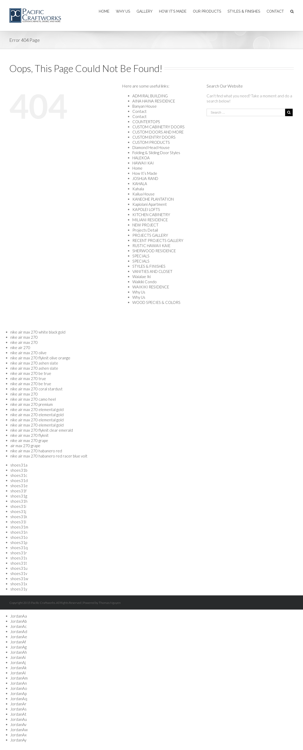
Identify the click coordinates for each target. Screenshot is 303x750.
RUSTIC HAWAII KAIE (151, 245)
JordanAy (18, 740)
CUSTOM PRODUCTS (151, 142)
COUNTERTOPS (146, 121)
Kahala (138, 188)
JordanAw (19, 729)
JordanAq (18, 698)
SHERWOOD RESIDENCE (154, 250)
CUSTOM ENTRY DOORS (154, 137)
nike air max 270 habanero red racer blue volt (48, 456)
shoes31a (18, 465)
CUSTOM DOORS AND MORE (158, 132)
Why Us (138, 292)
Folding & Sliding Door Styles (156, 152)
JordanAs (18, 709)
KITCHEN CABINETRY (151, 214)
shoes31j (18, 511)
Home (137, 168)
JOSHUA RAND (145, 178)
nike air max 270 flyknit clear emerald (41, 430)
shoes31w (19, 578)
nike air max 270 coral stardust (36, 388)
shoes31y (18, 589)
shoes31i (18, 506)
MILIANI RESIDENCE (150, 219)
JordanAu (18, 719)
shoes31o (19, 537)
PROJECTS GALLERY (150, 235)
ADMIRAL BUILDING (150, 95)
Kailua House (143, 194)
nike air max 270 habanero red (36, 450)
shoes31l (18, 521)
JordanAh (18, 652)
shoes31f (18, 490)
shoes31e (19, 485)
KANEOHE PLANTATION (153, 199)
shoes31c (18, 475)
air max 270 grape (25, 445)
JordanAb (18, 621)
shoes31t (18, 563)
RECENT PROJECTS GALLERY (157, 240)
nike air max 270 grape (29, 440)
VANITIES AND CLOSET (152, 271)
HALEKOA (141, 157)
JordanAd (18, 631)
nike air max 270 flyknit (29, 435)
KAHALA (139, 183)
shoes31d (19, 480)
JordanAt (18, 714)
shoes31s (18, 558)
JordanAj (18, 662)
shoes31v (18, 573)
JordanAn (18, 683)
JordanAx (18, 734)
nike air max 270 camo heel (33, 399)
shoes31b (18, 470)
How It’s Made (144, 173)
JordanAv (18, 724)
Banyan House (144, 106)
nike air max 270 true (28, 378)
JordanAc (18, 626)
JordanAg (18, 647)
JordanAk (18, 667)
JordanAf (18, 642)
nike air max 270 (24, 337)
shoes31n (18, 532)
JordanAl (18, 672)
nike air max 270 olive (28, 352)
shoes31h (18, 501)
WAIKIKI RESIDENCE (150, 287)
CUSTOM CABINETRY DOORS (158, 126)
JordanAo (18, 688)
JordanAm (19, 678)
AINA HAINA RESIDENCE (153, 101)
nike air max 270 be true (30, 373)
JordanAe (18, 636)
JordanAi (18, 657)
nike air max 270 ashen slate (34, 363)
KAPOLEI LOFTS (146, 209)
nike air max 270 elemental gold (37, 409)
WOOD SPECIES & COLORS (156, 302)
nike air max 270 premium (31, 404)
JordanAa (18, 616)
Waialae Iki (141, 276)
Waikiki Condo (144, 281)
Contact (139, 111)
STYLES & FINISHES (148, 266)
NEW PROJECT (145, 225)
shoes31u (18, 568)
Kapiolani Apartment (149, 204)
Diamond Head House (151, 147)
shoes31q (19, 547)
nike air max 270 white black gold (37, 332)
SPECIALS (140, 256)
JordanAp (18, 693)
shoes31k (18, 516)
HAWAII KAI (143, 163)
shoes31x (18, 583)
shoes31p (18, 542)
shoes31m (19, 527)
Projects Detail (145, 230)
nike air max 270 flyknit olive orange (40, 358)
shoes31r (18, 552)
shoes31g (18, 496)
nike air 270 (20, 347)
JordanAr (18, 703)
